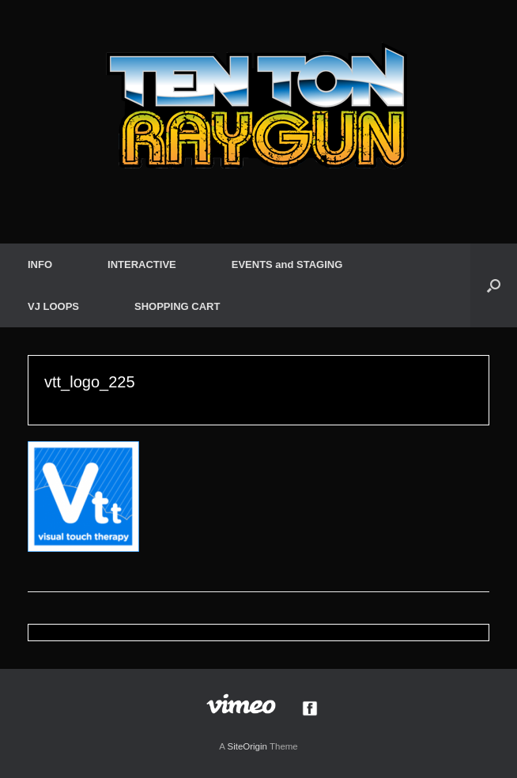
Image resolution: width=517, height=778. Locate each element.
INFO (40, 264)
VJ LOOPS (53, 306)
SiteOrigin (247, 746)
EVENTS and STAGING (287, 264)
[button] (493, 285)
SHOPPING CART (177, 306)
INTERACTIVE (142, 264)
